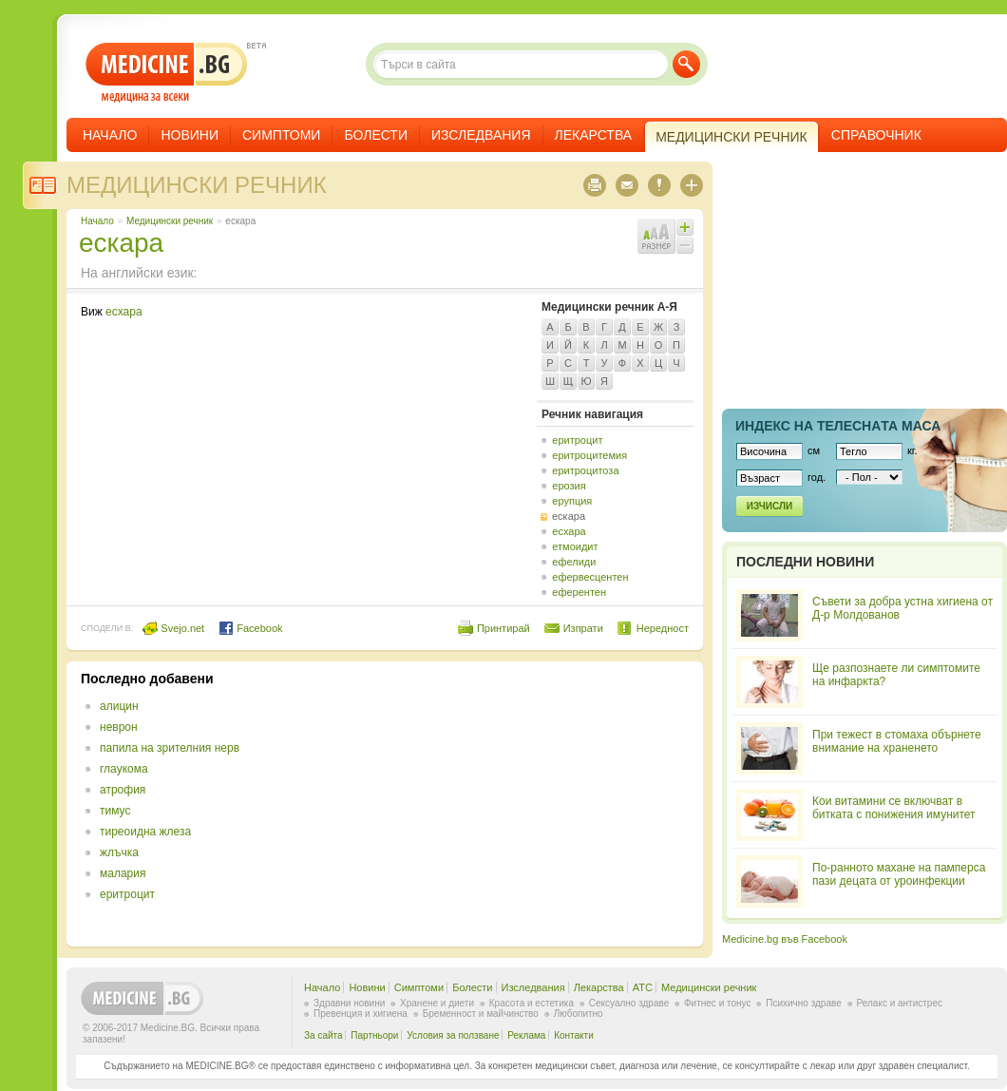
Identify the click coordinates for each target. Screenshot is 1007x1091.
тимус (115, 810)
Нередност (662, 628)
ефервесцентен (590, 577)
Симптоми (281, 135)
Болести (376, 135)
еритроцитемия (589, 455)
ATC (643, 987)
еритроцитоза (585, 470)
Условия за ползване (453, 1035)
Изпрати (583, 628)
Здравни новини (349, 1003)
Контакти (574, 1035)
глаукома (124, 768)
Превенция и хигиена (361, 1013)
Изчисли (769, 506)
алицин (119, 706)
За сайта (323, 1035)
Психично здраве (804, 1003)
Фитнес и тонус (717, 1003)
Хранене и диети (437, 1003)
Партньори (374, 1035)
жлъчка (119, 852)
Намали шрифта (685, 245)
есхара (123, 311)
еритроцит (577, 440)
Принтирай (503, 628)
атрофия (122, 789)
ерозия (568, 485)
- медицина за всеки (167, 73)
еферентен (579, 592)
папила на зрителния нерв (169, 748)
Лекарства (594, 135)
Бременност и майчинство (481, 1013)
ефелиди (574, 561)
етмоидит (575, 546)
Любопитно (578, 1013)
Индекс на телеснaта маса (837, 425)
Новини (189, 135)
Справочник (876, 135)
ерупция (572, 501)
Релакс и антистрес (899, 1003)
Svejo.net (173, 628)
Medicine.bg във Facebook (784, 939)
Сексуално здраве (629, 1003)
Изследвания (481, 135)
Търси (686, 64)
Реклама (526, 1035)
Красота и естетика (531, 1003)
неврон (119, 727)
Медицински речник (196, 185)
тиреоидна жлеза (145, 831)
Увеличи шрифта (685, 227)
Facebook (250, 628)
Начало (110, 135)
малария (122, 873)
